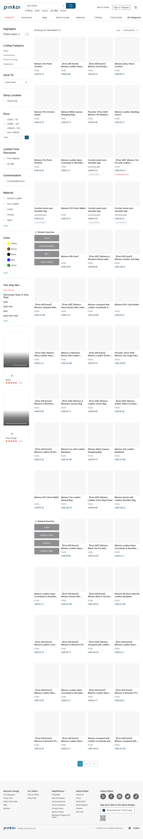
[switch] (16, 34)
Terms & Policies (58, 805)
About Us (80, 795)
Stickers (63, 11)
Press (78, 798)
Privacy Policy (57, 808)
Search (71, 5)
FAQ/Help (56, 795)
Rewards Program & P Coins (61, 816)
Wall (5, 805)
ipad (5, 302)
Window (6, 808)
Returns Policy (58, 812)
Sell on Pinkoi (103, 7)
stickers (45, 11)
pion (5, 311)
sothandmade (94, 167)
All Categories (9, 795)
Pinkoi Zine (8, 798)
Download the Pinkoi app (117, 810)
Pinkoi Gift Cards (10, 802)
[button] (27, 137)
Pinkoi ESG (80, 802)
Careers (79, 808)
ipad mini (8, 306)
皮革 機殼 (54, 11)
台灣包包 (29, 11)
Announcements (58, 802)
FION (36, 70)
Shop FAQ (32, 798)
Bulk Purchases (58, 798)
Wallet (37, 11)
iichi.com (79, 812)
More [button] (6, 226)
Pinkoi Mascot (82, 805)
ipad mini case (10, 315)
